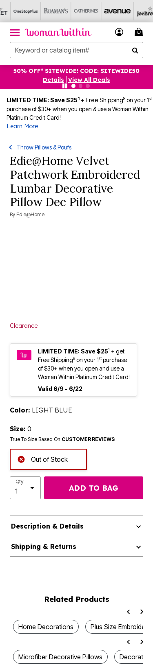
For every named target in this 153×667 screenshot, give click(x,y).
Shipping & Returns (43, 546)
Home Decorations (45, 627)
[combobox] (76, 50)
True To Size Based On (62, 439)
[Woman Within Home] (58, 32)
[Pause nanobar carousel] (65, 86)
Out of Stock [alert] (42, 458)
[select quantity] (25, 487)
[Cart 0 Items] (140, 32)
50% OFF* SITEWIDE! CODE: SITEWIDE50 (76, 71)
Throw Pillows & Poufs (43, 147)
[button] (119, 32)
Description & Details (47, 526)
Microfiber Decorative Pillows (60, 657)
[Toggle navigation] (14, 32)
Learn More (22, 126)
